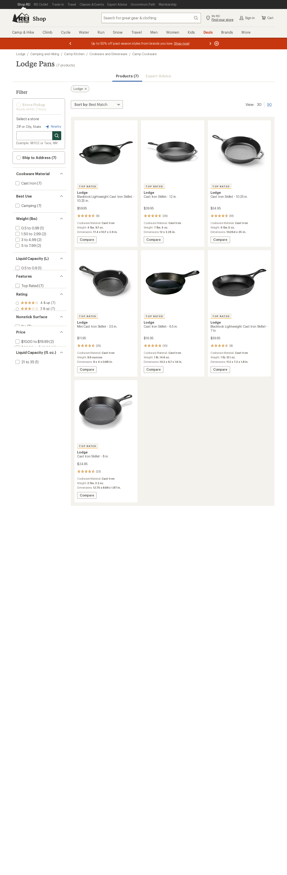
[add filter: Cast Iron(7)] (25, 183)
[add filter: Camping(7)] (25, 205)
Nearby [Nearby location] (53, 126)
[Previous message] (70, 43)
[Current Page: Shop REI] (24, 4)
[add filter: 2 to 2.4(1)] (24, 274)
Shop (39, 18)
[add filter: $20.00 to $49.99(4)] (32, 392)
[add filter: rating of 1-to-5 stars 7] (35, 341)
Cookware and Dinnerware (108, 54)
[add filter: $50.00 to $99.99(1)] (32, 398)
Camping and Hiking (44, 54)
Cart (267, 18)
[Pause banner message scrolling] (216, 43)
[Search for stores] (56, 135)
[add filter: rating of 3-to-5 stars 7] (35, 330)
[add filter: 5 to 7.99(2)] (25, 245)
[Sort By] (97, 104)
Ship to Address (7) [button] (36, 157)
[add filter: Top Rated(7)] (26, 296)
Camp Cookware (144, 54)
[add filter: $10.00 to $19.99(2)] (31, 386)
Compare (88, 240)
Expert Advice (158, 76)
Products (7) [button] (127, 76)
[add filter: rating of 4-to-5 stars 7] (35, 324)
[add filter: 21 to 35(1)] (24, 420)
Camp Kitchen (74, 54)
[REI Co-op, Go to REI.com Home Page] (20, 18)
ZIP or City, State (28, 126)
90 (269, 104)
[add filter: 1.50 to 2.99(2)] (28, 234)
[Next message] (210, 43)
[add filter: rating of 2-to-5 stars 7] (35, 336)
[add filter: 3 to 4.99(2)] (25, 239)
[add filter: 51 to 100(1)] (25, 426)
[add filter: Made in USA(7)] (28, 302)
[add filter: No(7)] (20, 363)
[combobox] (151, 18)
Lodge (20, 54)
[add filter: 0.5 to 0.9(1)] (26, 268)
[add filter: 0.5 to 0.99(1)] (27, 228)
